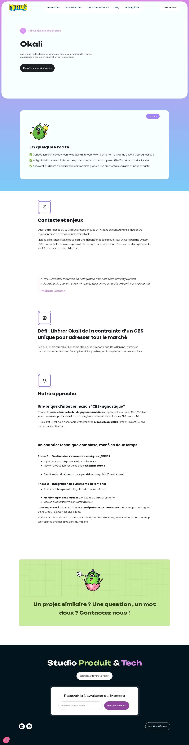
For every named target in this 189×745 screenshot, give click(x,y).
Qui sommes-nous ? (98, 7)
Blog (117, 7)
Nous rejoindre (132, 7)
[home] (18, 7)
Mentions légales (157, 726)
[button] (6, 740)
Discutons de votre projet (37, 68)
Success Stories (74, 7)
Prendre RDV (169, 7)
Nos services (53, 7)
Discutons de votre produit (94, 676)
